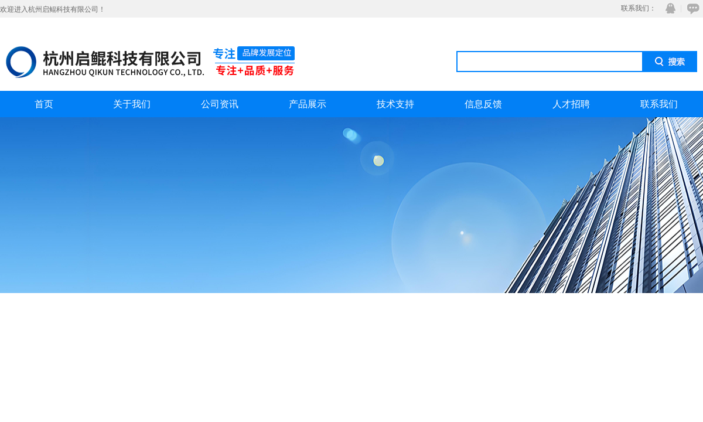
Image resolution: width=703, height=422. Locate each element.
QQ (668, 8)
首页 (44, 104)
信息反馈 (483, 104)
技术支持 (395, 104)
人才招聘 (571, 104)
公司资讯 (219, 104)
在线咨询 (691, 8)
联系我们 (659, 104)
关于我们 (132, 104)
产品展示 (307, 104)
